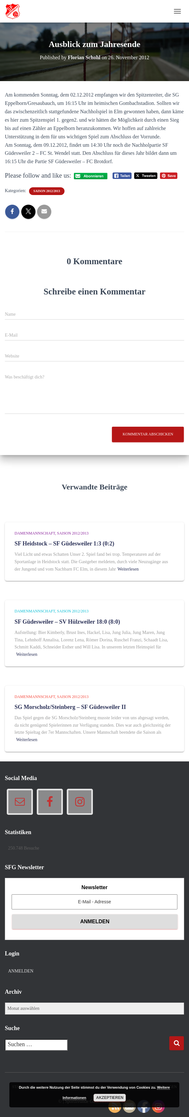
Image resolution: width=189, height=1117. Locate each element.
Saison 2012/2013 (47, 191)
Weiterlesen (128, 569)
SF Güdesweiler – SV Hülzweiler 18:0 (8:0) (67, 622)
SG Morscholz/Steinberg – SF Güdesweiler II (70, 707)
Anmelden (21, 971)
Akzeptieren (110, 1097)
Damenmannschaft (35, 533)
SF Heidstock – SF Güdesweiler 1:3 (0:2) (64, 543)
